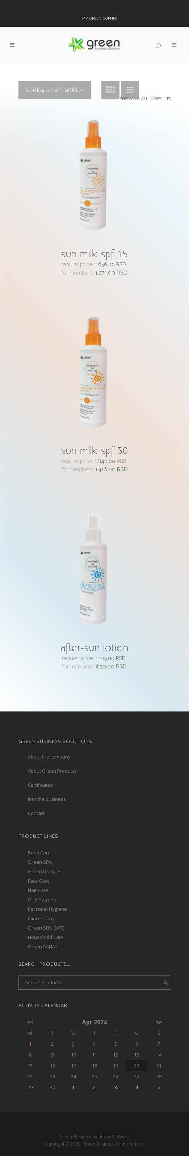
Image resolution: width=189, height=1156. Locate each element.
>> (159, 1009)
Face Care (39, 867)
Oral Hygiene (42, 886)
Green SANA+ (43, 933)
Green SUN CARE (46, 914)
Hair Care (38, 877)
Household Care (46, 924)
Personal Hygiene (47, 895)
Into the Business (47, 785)
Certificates (40, 771)
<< (30, 1009)
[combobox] (54, 90)
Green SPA (40, 848)
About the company (49, 743)
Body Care (39, 839)
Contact (36, 799)
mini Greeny (41, 905)
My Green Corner (99, 18)
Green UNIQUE (44, 858)
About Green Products (52, 757)
